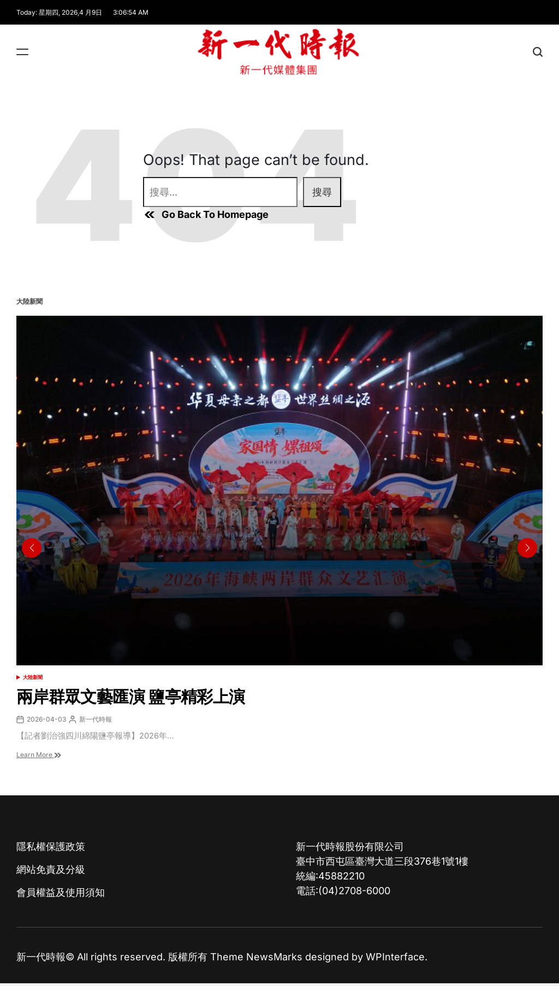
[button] (527, 548)
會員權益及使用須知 (60, 892)
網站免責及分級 (50, 869)
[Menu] (22, 52)
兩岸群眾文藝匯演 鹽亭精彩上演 (130, 696)
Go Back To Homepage (206, 214)
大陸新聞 (33, 677)
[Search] (538, 52)
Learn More (38, 755)
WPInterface (395, 957)
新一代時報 (95, 719)
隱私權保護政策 (50, 846)
